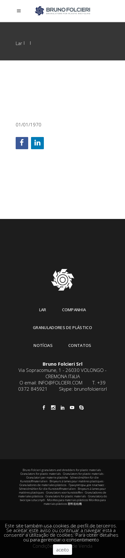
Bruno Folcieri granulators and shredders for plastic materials (62, 470)
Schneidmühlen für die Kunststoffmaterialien (47, 489)
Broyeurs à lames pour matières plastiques (76, 481)
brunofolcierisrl (90, 389)
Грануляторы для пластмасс (86, 485)
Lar (19, 43)
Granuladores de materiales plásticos (42, 485)
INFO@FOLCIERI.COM (60, 382)
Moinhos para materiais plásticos (67, 500)
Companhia (74, 309)
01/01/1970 (28, 124)
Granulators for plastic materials (40, 474)
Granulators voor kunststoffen (64, 492)
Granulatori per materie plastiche (47, 477)
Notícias (43, 345)
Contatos (79, 345)
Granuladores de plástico (62, 327)
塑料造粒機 (75, 504)
